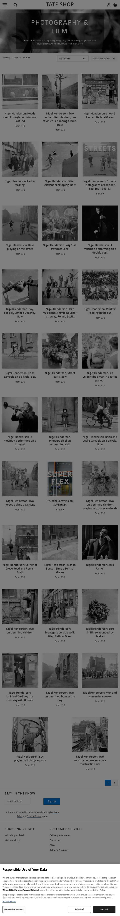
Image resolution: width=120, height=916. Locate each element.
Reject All (79, 909)
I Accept (104, 909)
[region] (60, 890)
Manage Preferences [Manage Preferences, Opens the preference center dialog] (13, 909)
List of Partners (9, 901)
